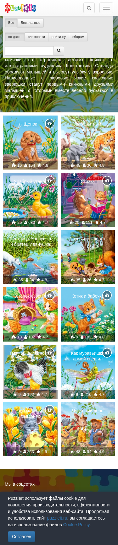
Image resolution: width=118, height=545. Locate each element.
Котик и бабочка (87, 296)
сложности (36, 37)
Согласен (21, 536)
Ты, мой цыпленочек (30, 353)
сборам (78, 37)
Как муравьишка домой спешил (87, 356)
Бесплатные (30, 22)
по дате (14, 37)
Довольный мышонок (30, 413)
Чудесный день (87, 410)
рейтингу (59, 37)
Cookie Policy (76, 524)
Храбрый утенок (30, 181)
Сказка (88, 181)
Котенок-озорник (30, 296)
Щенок (30, 124)
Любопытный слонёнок (87, 126)
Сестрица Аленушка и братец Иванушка (30, 241)
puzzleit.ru (57, 518)
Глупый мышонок (87, 238)
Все (11, 22)
